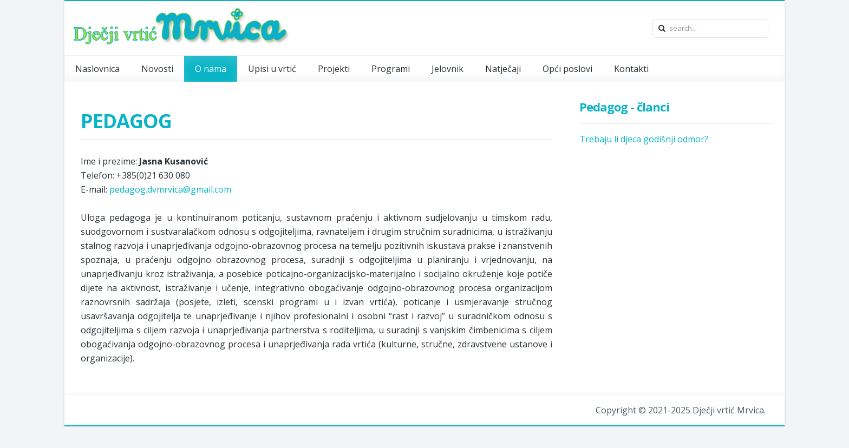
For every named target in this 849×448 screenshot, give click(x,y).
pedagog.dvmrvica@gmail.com (170, 189)
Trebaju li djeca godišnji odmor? (643, 139)
